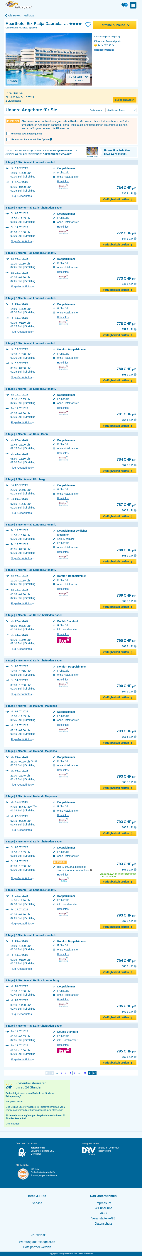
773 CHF (124, 278)
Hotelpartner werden (37, 1247)
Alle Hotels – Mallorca (19, 15)
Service (37, 1203)
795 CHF (124, 1006)
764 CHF (124, 188)
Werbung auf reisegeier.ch (37, 1242)
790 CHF (124, 641)
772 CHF (124, 233)
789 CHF (124, 595)
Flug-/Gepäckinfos (22, 195)
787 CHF (124, 505)
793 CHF (124, 731)
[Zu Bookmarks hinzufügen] (88, 24)
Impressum (103, 1203)
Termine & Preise (115, 25)
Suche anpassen (124, 99)
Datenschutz (103, 1223)
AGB (103, 1213)
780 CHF (124, 369)
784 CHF (124, 459)
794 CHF (124, 961)
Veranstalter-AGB (103, 1218)
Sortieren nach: (97, 110)
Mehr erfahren (12, 1123)
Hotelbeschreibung (104, 50)
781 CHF (124, 414)
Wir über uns (103, 1208)
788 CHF (124, 550)
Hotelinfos (63, 181)
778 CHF (124, 324)
